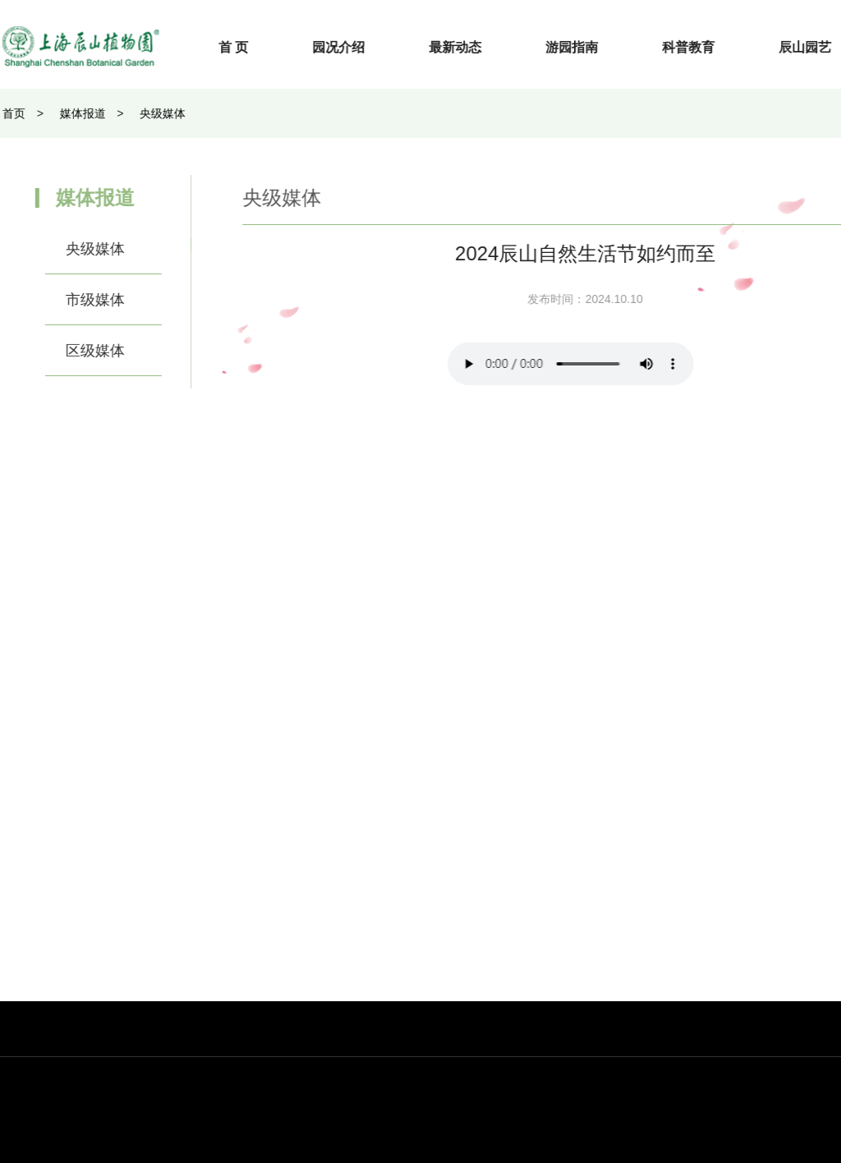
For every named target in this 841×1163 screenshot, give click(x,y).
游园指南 (582, 47)
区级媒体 (84, 350)
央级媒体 (152, 113)
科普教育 (699, 47)
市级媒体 (84, 300)
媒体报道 (72, 113)
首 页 (243, 47)
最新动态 (465, 47)
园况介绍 (349, 47)
